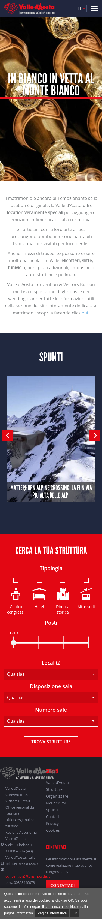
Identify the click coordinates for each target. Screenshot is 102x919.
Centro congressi (15, 595)
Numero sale (51, 709)
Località (51, 662)
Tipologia (51, 568)
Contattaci (62, 885)
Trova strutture (51, 742)
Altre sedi (86, 592)
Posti (51, 622)
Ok (75, 913)
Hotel (39, 592)
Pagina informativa (52, 913)
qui (85, 313)
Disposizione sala (51, 686)
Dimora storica (63, 595)
